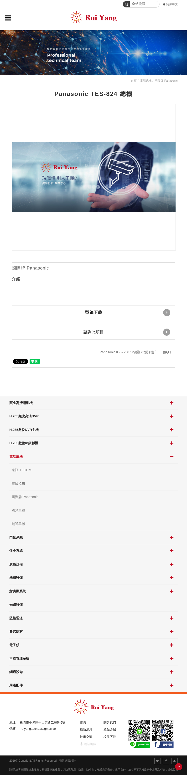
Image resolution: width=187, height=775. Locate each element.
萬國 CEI (18, 483)
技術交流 (86, 737)
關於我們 (110, 722)
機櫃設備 (16, 578)
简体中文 (172, 4)
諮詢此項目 (126, 332)
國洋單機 (18, 510)
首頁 (134, 80)
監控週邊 (16, 618)
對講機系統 (17, 591)
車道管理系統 (19, 658)
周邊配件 (16, 685)
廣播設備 (16, 564)
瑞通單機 (18, 524)
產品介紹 (110, 729)
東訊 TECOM (21, 470)
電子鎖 (14, 645)
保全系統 (16, 551)
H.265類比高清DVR (24, 416)
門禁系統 (16, 537)
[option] (94, 177)
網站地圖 (90, 744)
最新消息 (86, 729)
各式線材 (16, 631)
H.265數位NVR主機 (24, 430)
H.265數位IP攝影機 (23, 443)
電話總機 (16, 457)
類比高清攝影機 (21, 403)
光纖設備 (16, 604)
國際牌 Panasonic (25, 497)
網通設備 (16, 672)
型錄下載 (127, 312)
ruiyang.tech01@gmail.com (39, 728)
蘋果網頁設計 (67, 760)
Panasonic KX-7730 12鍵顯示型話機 (135, 352)
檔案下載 (110, 737)
